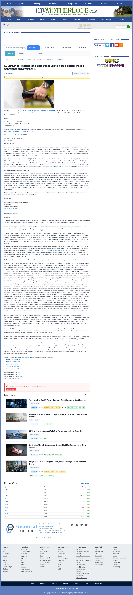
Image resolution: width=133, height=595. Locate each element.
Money (53, 20)
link (15, 125)
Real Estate (89, 4)
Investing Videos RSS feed (13, 369)
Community (35, 4)
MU (68, 407)
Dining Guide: (81, 547)
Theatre (60, 551)
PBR (42, 475)
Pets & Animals (99, 564)
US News (31, 20)
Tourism (121, 20)
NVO (53, 424)
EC (38, 475)
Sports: (24, 556)
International (49, 59)
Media (119, 4)
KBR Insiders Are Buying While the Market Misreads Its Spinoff (56, 431)
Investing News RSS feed (13, 361)
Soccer (23, 567)
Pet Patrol (43, 564)
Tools (40, 54)
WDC (84, 407)
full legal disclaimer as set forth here (50, 250)
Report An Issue (98, 583)
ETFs (30, 54)
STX (80, 407)
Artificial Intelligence (49, 407)
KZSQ (60, 567)
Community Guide (45, 558)
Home (32, 583)
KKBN (59, 569)
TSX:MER (51, 475)
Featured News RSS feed (13, 359)
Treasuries (60, 59)
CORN (35, 475)
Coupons (115, 564)
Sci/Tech (5, 569)
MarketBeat (34, 407)
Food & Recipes (63, 558)
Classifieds (105, 4)
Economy (58, 407)
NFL (22, 558)
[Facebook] (77, 528)
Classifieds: (99, 547)
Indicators (82, 48)
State (19, 20)
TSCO (56, 454)
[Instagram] (87, 528)
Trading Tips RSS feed (12, 366)
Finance (78, 571)
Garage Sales (99, 562)
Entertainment (53, 4)
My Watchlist (66, 48)
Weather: (24, 547)
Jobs (96, 549)
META (6, 505)
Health (42, 554)
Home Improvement (82, 573)
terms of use (33, 250)
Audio (115, 549)
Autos (96, 554)
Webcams (77, 20)
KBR (45, 438)
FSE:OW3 (43, 111)
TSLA (6, 517)
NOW (53, 454)
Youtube (17, 378)
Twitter (19, 372)
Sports (21, 4)
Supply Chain (62, 471)
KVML (59, 564)
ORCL (6, 514)
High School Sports (27, 571)
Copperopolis (80, 564)
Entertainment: (64, 547)
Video (115, 556)
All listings (79, 549)
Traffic (64, 20)
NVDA (72, 407)
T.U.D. (115, 560)
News (9, 4)
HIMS (45, 424)
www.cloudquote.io (47, 526)
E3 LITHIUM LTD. (29, 111)
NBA (22, 562)
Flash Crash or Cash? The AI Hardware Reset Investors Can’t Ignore (58, 400)
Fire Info (42, 567)
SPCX (45, 475)
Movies (60, 549)
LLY (49, 424)
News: (5, 547)
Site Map (65, 583)
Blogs (41, 556)
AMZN (6, 490)
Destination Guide (45, 560)
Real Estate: (80, 567)
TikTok (19, 374)
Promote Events (99, 558)
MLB (22, 560)
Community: (44, 547)
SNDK (76, 407)
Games (60, 556)
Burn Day (24, 549)
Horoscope (61, 554)
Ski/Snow (24, 554)
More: (115, 547)
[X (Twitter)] (72, 528)
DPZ (45, 454)
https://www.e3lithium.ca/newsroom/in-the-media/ (22, 131)
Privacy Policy (43, 533)
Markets (10, 54)
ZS (60, 454)
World (42, 20)
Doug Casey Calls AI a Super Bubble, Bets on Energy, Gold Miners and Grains (57, 463)
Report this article (11, 389)
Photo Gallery (117, 562)
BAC (6, 499)
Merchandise (99, 551)
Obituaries (91, 20)
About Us (42, 583)
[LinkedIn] (82, 528)
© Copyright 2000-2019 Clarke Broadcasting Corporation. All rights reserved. (67, 593)
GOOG (7, 502)
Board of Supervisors (119, 558)
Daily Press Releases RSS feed (14, 364)
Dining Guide (72, 4)
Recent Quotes (49, 48)
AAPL (6, 493)
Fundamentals (80, 569)
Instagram (19, 376)
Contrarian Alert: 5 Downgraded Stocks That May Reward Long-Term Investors (57, 446)
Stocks (21, 54)
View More (84, 395)
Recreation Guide (45, 562)
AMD (6, 496)
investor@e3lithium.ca (10, 208)
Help (86, 583)
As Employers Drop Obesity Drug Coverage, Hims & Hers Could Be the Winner (58, 415)
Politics (5, 562)
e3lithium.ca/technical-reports (61, 166)
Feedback (54, 583)
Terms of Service (60, 589)
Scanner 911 (117, 551)
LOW (49, 454)
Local (9, 20)
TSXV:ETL (37, 111)
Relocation (79, 576)
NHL (22, 565)
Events (42, 549)
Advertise (76, 583)
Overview (21, 59)
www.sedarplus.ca (83, 166)
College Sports (25, 569)
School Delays (106, 20)
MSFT (6, 508)
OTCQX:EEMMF (51, 111)
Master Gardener (81, 578)
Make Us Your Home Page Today (106, 39)
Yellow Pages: (117, 567)
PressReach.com (26, 357)
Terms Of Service (56, 533)
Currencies (37, 59)
